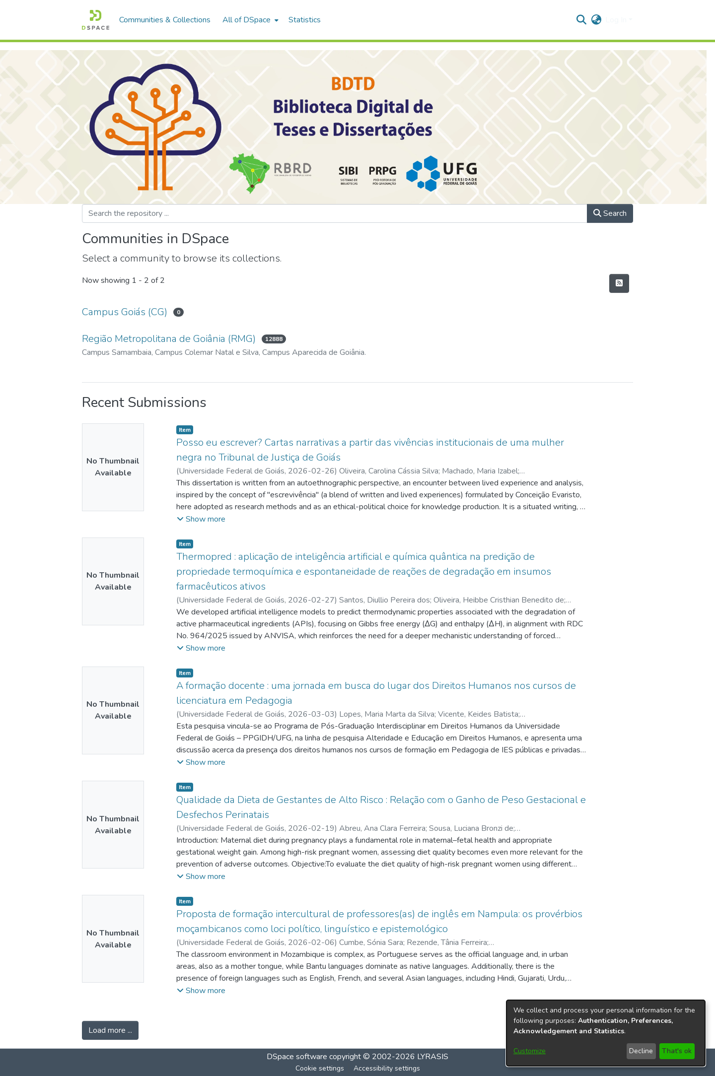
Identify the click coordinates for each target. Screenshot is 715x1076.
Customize (529, 1051)
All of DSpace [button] (246, 19)
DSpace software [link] (297, 1056)
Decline (641, 1051)
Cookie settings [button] (319, 1068)
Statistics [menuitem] (304, 19)
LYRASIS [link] (432, 1056)
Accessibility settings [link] (387, 1068)
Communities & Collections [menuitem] (165, 19)
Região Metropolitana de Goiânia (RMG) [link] (169, 338)
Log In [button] (617, 19)
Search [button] (610, 213)
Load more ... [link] (110, 1030)
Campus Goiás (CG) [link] (124, 312)
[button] (95, 20)
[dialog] (605, 1033)
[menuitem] (249, 20)
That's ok (677, 1051)
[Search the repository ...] (334, 213)
